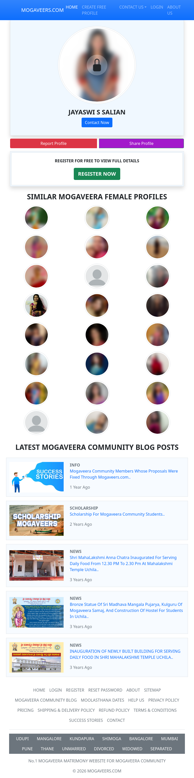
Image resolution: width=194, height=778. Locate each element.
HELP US (136, 700)
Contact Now (97, 122)
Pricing (25, 710)
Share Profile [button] (141, 143)
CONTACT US (131, 7)
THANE (47, 749)
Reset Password (105, 690)
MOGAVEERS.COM (42, 10)
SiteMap (152, 690)
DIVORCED (104, 749)
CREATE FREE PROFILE (94, 10)
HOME (72, 7)
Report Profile (53, 143)
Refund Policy (114, 710)
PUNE (27, 749)
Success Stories (86, 720)
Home (39, 690)
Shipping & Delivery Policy (66, 710)
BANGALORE (141, 738)
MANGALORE (49, 738)
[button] (97, 174)
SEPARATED (161, 749)
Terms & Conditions (155, 710)
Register (75, 690)
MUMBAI (169, 738)
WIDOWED (132, 749)
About (133, 690)
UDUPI (22, 738)
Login (55, 690)
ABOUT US (174, 10)
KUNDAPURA (82, 738)
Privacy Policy (163, 700)
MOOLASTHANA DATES (102, 700)
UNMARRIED (74, 749)
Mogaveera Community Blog (46, 700)
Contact (116, 720)
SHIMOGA (111, 738)
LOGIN (157, 7)
